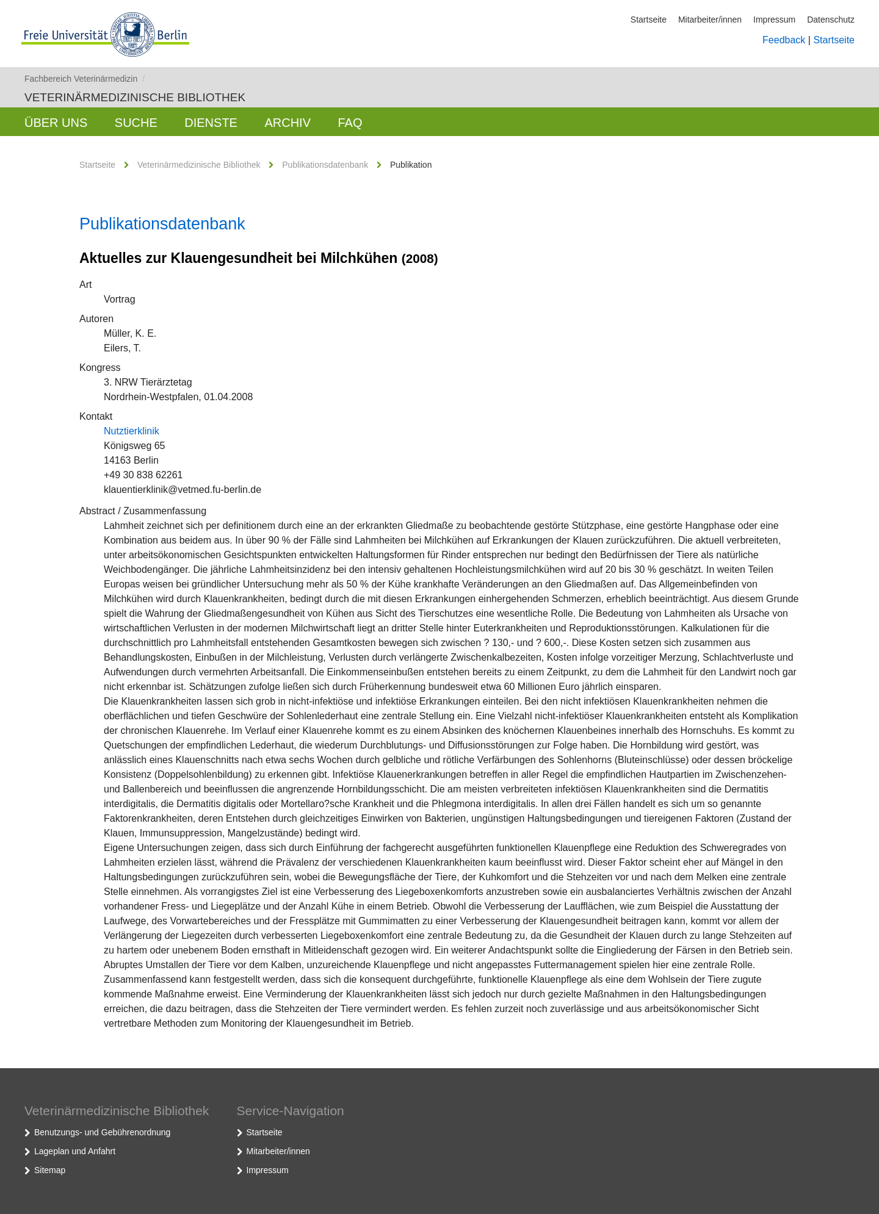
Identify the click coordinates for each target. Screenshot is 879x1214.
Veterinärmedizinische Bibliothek (134, 97)
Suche (136, 122)
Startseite (649, 19)
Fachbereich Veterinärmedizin (84, 78)
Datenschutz (831, 19)
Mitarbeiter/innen (710, 19)
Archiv (287, 122)
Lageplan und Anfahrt (74, 1151)
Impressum (774, 19)
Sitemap (49, 1170)
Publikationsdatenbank (325, 165)
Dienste (210, 122)
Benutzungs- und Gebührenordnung (102, 1132)
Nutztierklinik (131, 431)
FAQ (350, 122)
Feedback (783, 40)
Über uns (55, 122)
